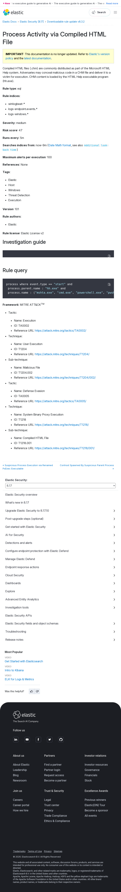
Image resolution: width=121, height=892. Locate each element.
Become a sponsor (96, 810)
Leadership (20, 770)
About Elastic (21, 764)
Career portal (21, 805)
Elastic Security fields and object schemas (31, 623)
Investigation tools (17, 607)
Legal (47, 800)
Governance (92, 770)
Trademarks (19, 851)
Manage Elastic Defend (20, 559)
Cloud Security (14, 575)
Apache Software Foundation (32, 879)
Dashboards (13, 583)
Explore (10, 591)
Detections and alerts (18, 543)
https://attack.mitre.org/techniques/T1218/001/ (65, 448)
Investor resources (96, 764)
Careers (18, 800)
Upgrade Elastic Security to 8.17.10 (27, 510)
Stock (88, 780)
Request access (54, 775)
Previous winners (95, 800)
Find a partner (53, 764)
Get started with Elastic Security (25, 527)
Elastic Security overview (21, 494)
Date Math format (59, 145)
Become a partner (55, 780)
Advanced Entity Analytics (22, 599)
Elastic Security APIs (18, 615)
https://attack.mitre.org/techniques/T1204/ (62, 354)
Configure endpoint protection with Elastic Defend (37, 551)
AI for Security (14, 535)
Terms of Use (35, 851)
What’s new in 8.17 (17, 502)
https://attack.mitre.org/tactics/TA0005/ (60, 401)
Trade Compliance (55, 815)
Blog (16, 775)
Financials (91, 775)
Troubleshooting (15, 631)
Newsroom (20, 780)
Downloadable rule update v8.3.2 (66, 21)
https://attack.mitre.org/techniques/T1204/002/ (65, 377)
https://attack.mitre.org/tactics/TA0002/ (60, 330)
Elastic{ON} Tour (95, 805)
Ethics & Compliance (57, 821)
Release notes (14, 639)
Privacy (48, 810)
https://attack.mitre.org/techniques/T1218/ (62, 424)
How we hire (20, 810)
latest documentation (37, 58)
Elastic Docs (10, 21)
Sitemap (58, 851)
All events (91, 815)
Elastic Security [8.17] (32, 21)
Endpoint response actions (22, 567)
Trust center (51, 805)
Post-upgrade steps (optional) (24, 518)
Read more (112, 3)
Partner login (52, 770)
